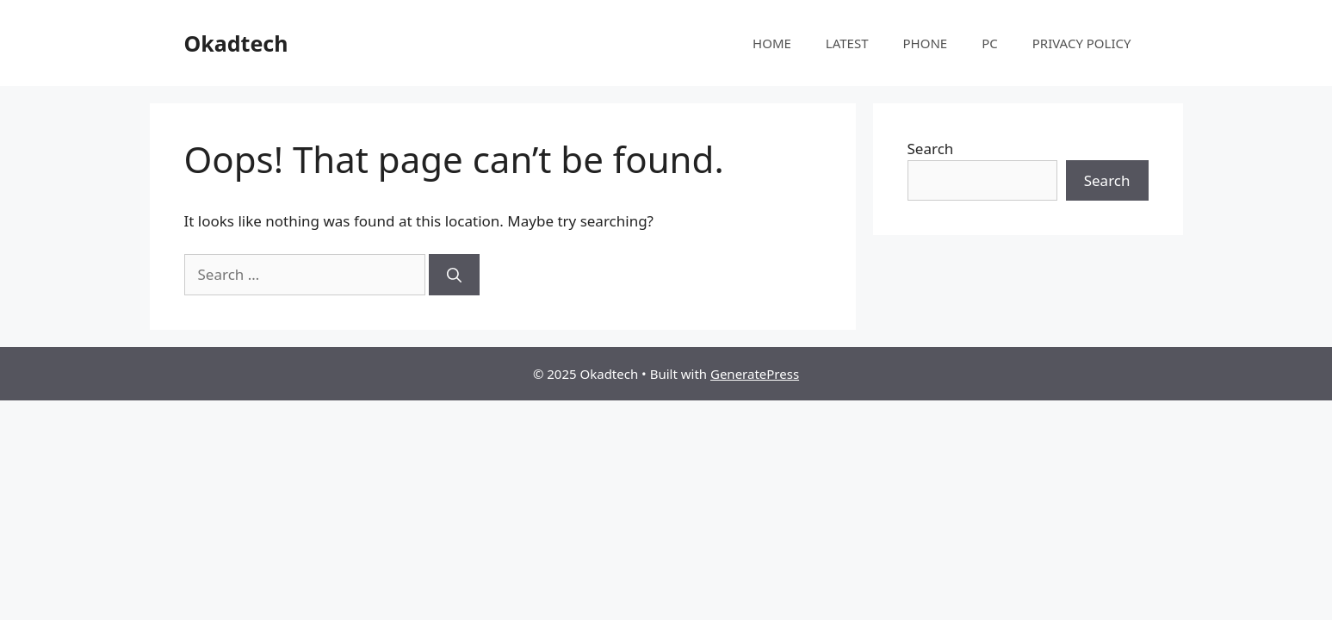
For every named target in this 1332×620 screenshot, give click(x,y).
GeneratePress (754, 373)
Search (931, 148)
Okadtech (236, 43)
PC (990, 43)
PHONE (925, 43)
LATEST (847, 43)
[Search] (454, 274)
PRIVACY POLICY (1081, 43)
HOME (772, 43)
